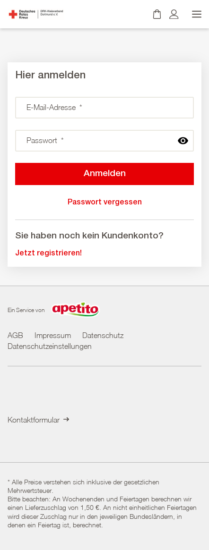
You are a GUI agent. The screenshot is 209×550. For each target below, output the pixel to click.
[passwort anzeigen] (183, 141)
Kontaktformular (38, 419)
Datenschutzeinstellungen (50, 346)
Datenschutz (102, 335)
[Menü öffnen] (195, 14)
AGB (15, 335)
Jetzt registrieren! (48, 253)
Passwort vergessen (105, 202)
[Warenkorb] (157, 14)
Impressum (53, 335)
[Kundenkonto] (174, 14)
